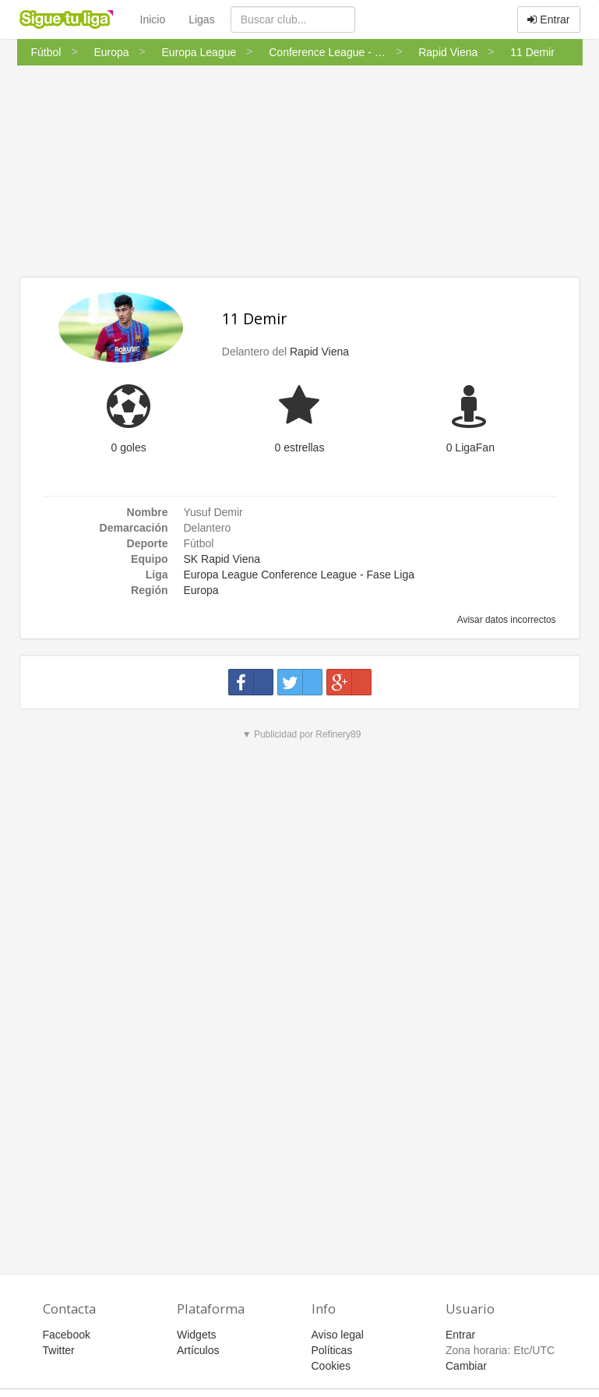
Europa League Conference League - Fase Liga (299, 574)
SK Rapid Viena (222, 559)
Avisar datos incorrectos (505, 619)
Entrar (548, 19)
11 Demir (254, 318)
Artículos (198, 1350)
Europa (201, 590)
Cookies (331, 1366)
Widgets (197, 1334)
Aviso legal (338, 1334)
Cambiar (466, 1366)
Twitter (59, 1350)
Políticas (332, 1350)
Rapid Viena (319, 351)
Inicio (153, 19)
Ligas (201, 19)
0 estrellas (300, 447)
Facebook (66, 1334)
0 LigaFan (470, 447)
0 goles (128, 447)
